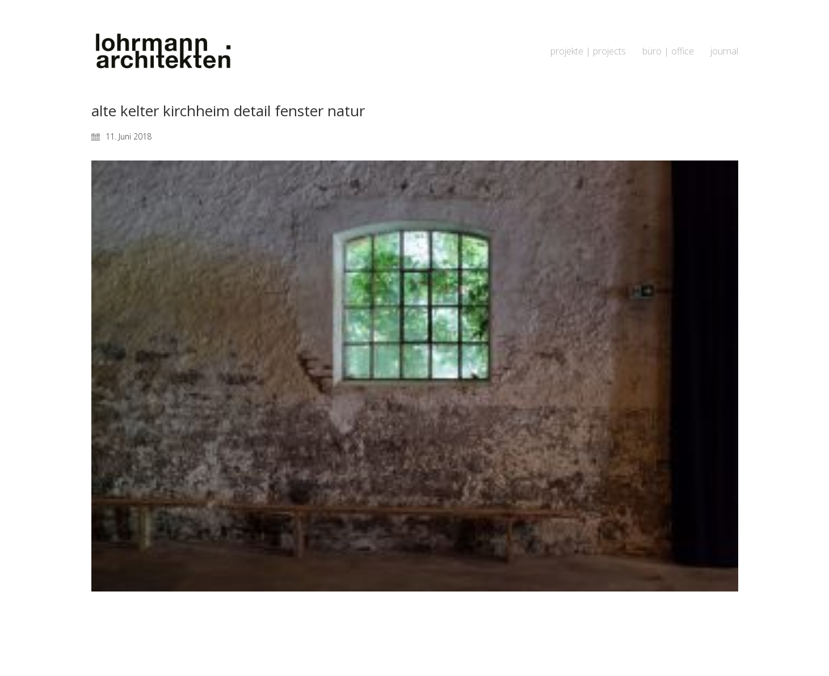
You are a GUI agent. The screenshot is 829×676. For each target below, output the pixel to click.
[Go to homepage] (162, 51)
